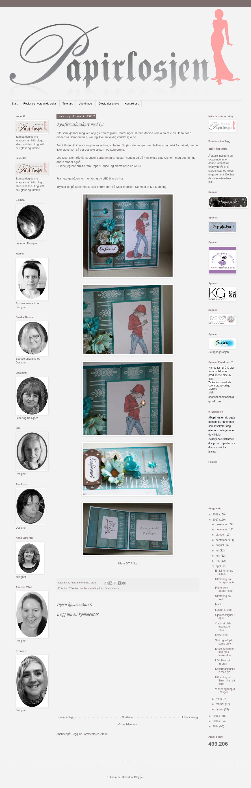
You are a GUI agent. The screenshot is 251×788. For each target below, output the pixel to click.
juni (218, 555)
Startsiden (128, 717)
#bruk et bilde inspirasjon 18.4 (223, 627)
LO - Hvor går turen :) (223, 662)
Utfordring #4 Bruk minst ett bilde (225, 680)
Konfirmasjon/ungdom (91, 588)
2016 (216, 716)
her (121, 178)
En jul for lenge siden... (224, 572)
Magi (218, 604)
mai (218, 560)
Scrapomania (78, 137)
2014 (216, 726)
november (222, 529)
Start (14, 103)
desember (222, 524)
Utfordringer (86, 103)
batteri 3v (119, 145)
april (219, 566)
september (222, 540)
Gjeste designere (109, 103)
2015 (216, 721)
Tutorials (68, 103)
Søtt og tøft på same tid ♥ (223, 642)
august (220, 545)
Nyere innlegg (66, 717)
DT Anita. (73, 588)
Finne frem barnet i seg (224, 589)
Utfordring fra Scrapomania (224, 581)
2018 (216, 514)
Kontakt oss (132, 103)
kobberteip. (117, 149)
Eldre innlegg (190, 717)
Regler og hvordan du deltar (40, 103)
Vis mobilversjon (127, 724)
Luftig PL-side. (223, 609)
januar (220, 709)
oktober (220, 534)
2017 (216, 519)
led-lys (104, 145)
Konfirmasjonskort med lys (225, 670)
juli (218, 550)
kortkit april (221, 635)
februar (220, 704)
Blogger (138, 777)
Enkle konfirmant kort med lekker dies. (225, 652)
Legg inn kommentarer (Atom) (90, 734)
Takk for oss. (218, 149)
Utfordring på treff (223, 597)
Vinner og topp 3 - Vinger (225, 691)
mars (219, 698)
